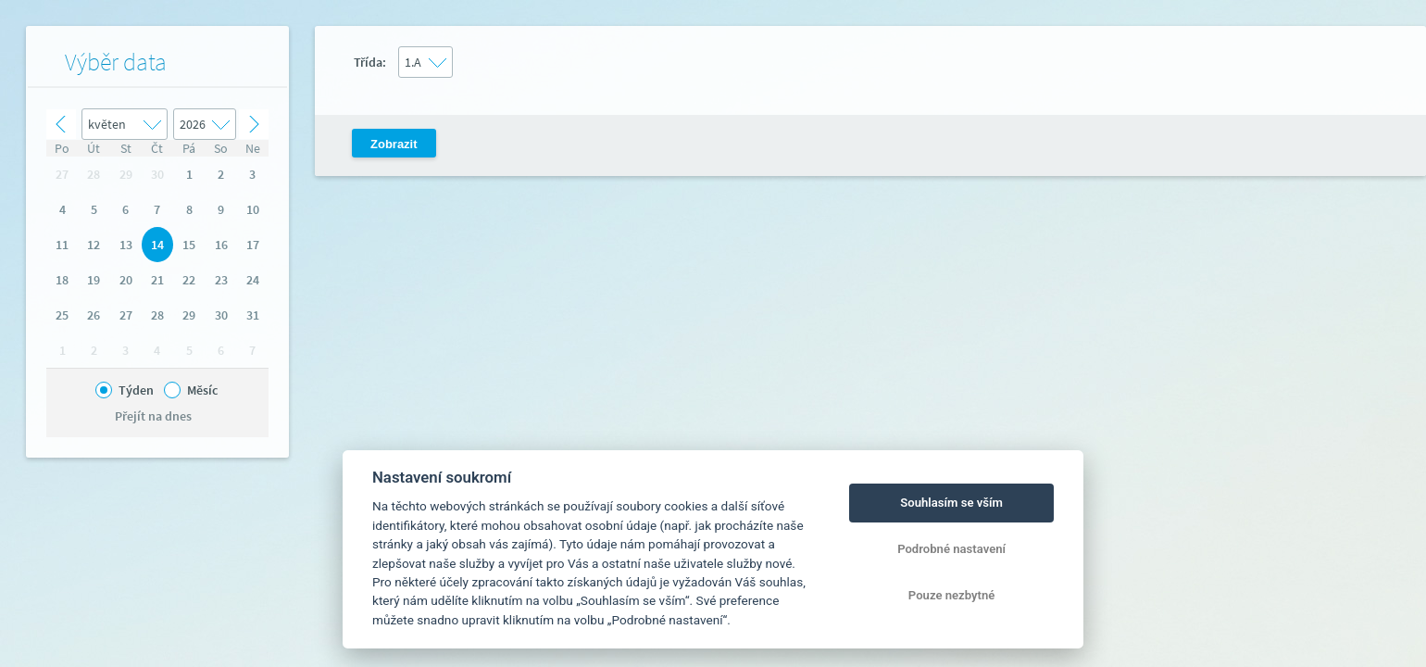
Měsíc (202, 390)
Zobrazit (394, 144)
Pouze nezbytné (951, 595)
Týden (136, 390)
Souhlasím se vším (951, 503)
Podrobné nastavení (951, 549)
